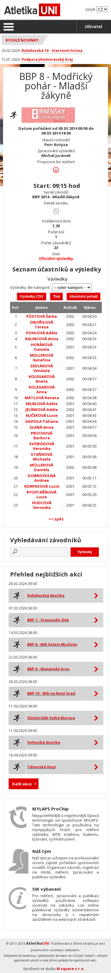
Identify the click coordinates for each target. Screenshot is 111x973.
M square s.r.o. (71, 968)
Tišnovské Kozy (41, 766)
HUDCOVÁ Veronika (42, 505)
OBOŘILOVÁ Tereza (41, 325)
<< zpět (56, 519)
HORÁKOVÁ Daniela (42, 347)
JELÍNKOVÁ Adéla (41, 409)
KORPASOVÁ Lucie (41, 486)
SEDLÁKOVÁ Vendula (41, 368)
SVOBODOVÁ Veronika (41, 446)
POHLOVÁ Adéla (41, 332)
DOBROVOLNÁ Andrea (42, 478)
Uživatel (93, 26)
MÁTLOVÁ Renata (42, 397)
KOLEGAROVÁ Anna (42, 389)
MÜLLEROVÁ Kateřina (41, 358)
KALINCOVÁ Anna (41, 338)
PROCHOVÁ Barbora (41, 435)
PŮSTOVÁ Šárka (41, 316)
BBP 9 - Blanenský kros (48, 668)
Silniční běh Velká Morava (51, 717)
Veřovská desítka (43, 742)
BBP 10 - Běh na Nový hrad (51, 693)
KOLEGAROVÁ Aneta (42, 379)
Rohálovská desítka (46, 595)
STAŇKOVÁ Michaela (41, 457)
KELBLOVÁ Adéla (41, 403)
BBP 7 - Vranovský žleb (48, 620)
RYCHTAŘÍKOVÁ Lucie (42, 494)
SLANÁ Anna (42, 427)
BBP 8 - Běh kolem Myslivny (52, 644)
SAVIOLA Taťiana (41, 421)
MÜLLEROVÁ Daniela (41, 467)
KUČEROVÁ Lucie (41, 415)
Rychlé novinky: (22, 40)
